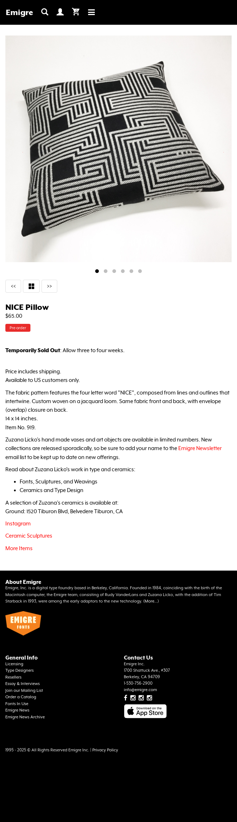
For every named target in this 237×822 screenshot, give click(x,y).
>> (49, 286)
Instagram (18, 523)
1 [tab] (97, 271)
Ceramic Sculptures (28, 536)
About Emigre (23, 582)
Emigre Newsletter (200, 448)
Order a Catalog (20, 697)
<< (13, 286)
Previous (23, 152)
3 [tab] (114, 271)
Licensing (14, 664)
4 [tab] (122, 271)
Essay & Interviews (22, 683)
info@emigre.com (140, 690)
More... (151, 601)
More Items (19, 548)
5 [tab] (131, 271)
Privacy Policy (105, 750)
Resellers (13, 677)
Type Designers (19, 670)
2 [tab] (105, 271)
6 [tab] (140, 271)
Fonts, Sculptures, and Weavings (58, 481)
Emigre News (17, 710)
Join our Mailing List (24, 690)
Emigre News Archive (25, 717)
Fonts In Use (16, 703)
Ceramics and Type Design (51, 490)
